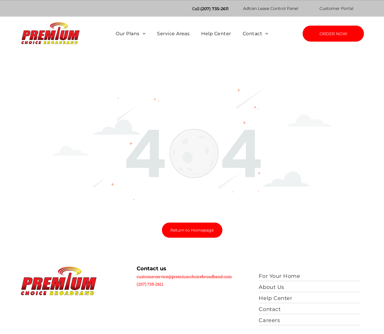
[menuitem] (130, 33)
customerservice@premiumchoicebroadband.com (184, 261)
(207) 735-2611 (214, 8)
